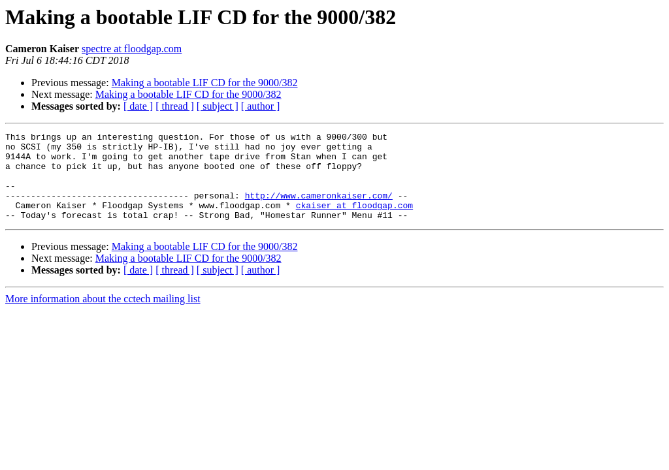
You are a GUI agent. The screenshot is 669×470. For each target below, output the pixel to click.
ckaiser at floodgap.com (354, 221)
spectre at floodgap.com (132, 48)
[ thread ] (174, 106)
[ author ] (260, 106)
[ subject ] (217, 106)
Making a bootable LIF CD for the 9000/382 (205, 82)
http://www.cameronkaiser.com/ (319, 209)
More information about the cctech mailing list (103, 316)
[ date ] (138, 106)
